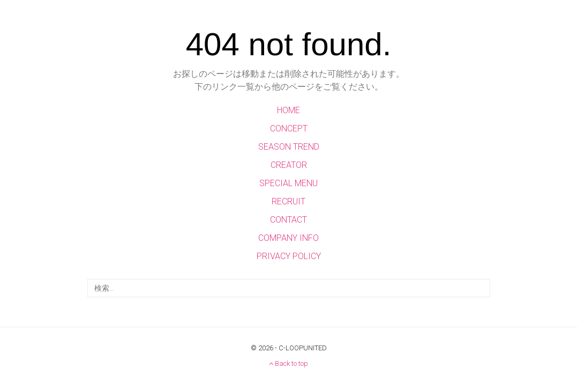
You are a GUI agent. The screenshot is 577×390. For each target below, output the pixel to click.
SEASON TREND (288, 147)
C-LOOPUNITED (303, 348)
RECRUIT (288, 201)
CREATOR (289, 165)
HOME (288, 110)
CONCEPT (289, 128)
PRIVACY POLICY (289, 256)
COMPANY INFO (288, 238)
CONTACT (288, 220)
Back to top (288, 363)
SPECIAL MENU (288, 183)
